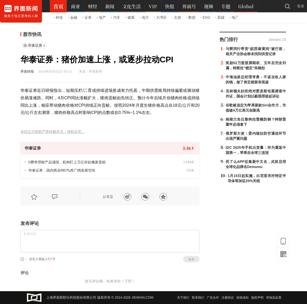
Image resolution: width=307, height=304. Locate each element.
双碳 (220, 17)
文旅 (176, 17)
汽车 (115, 17)
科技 (58, 17)
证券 (87, 17)
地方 (144, 17)
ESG (205, 17)
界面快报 (27, 71)
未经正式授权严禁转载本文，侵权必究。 (52, 132)
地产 (101, 17)
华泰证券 (35, 45)
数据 (190, 17)
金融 (72, 17)
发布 (191, 259)
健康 (130, 17)
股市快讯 (32, 34)
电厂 (234, 17)
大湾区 (160, 17)
